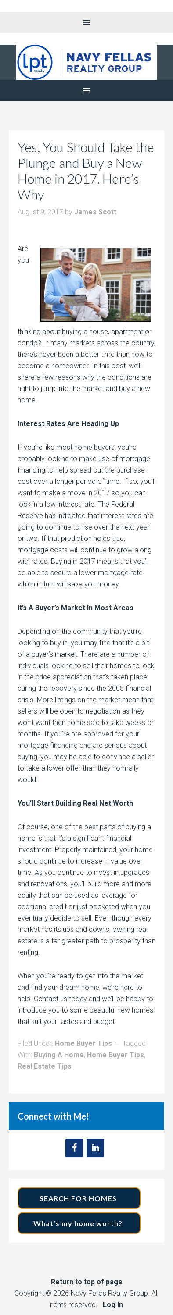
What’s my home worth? (78, 1223)
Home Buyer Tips (83, 1043)
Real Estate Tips (45, 1066)
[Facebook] (74, 1148)
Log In (113, 1305)
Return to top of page (87, 1282)
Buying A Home (59, 1055)
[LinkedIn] (95, 1148)
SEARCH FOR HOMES (79, 1198)
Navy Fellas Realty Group (86, 62)
